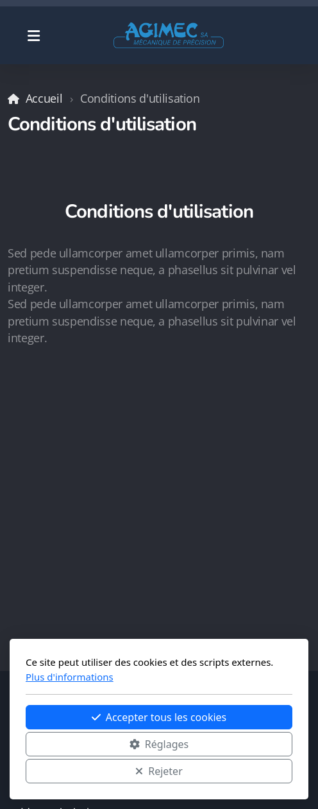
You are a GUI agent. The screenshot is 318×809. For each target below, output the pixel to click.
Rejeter (159, 771)
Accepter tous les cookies (159, 717)
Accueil (44, 98)
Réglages (159, 744)
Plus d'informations (69, 676)
